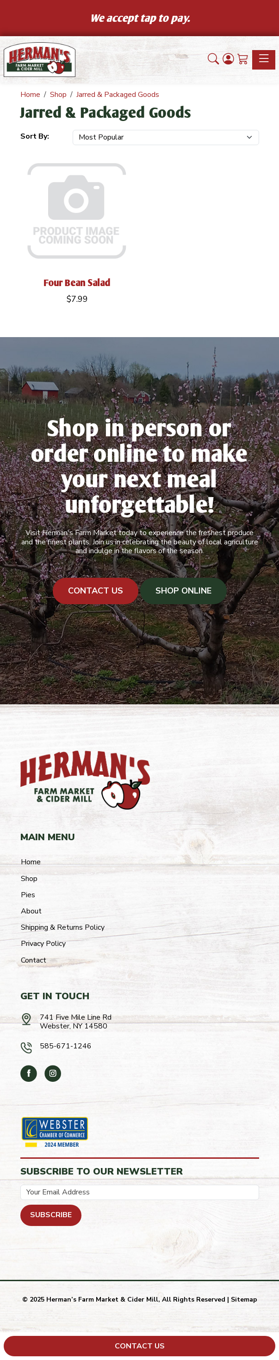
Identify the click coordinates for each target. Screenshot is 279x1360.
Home (31, 862)
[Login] (228, 59)
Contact (33, 960)
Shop (29, 879)
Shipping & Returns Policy (63, 927)
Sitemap (244, 1299)
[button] (213, 59)
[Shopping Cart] (242, 59)
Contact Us (95, 590)
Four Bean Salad (77, 282)
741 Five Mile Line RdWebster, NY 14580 (76, 1021)
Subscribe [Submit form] (51, 1215)
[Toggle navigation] (263, 60)
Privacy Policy (43, 944)
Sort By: (34, 136)
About (31, 911)
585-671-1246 (66, 1046)
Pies (28, 895)
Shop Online (183, 590)
